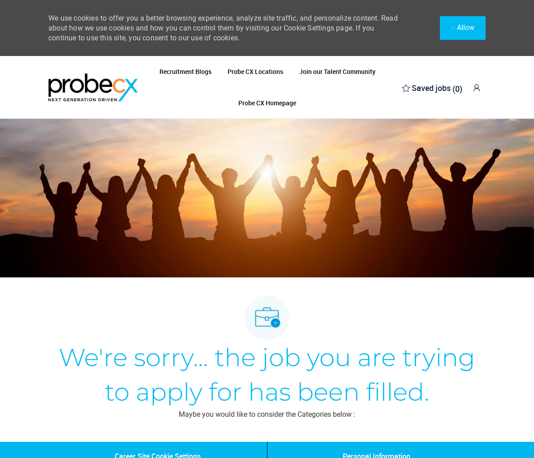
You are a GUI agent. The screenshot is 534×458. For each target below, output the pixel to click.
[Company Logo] (93, 87)
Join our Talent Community (337, 72)
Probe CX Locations (255, 72)
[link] (476, 87)
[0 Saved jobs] (432, 87)
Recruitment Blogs (185, 72)
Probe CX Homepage (267, 103)
